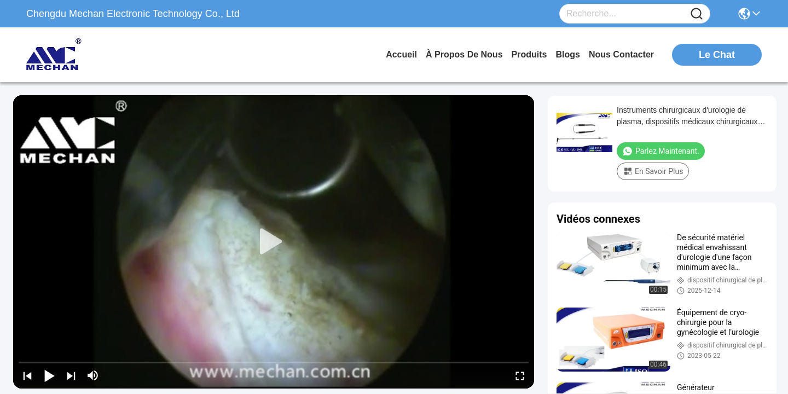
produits (529, 54)
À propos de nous (464, 54)
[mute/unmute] (93, 375)
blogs (567, 54)
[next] (71, 375)
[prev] (27, 375)
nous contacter (621, 54)
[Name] (696, 14)
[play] (273, 242)
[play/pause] (49, 375)
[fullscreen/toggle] (520, 375)
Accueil (401, 54)
